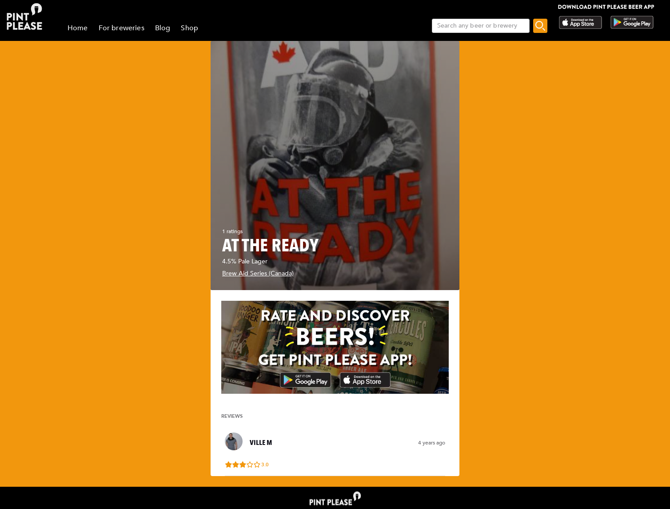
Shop (189, 28)
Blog (163, 28)
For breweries (121, 28)
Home (78, 28)
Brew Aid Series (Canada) (258, 273)
